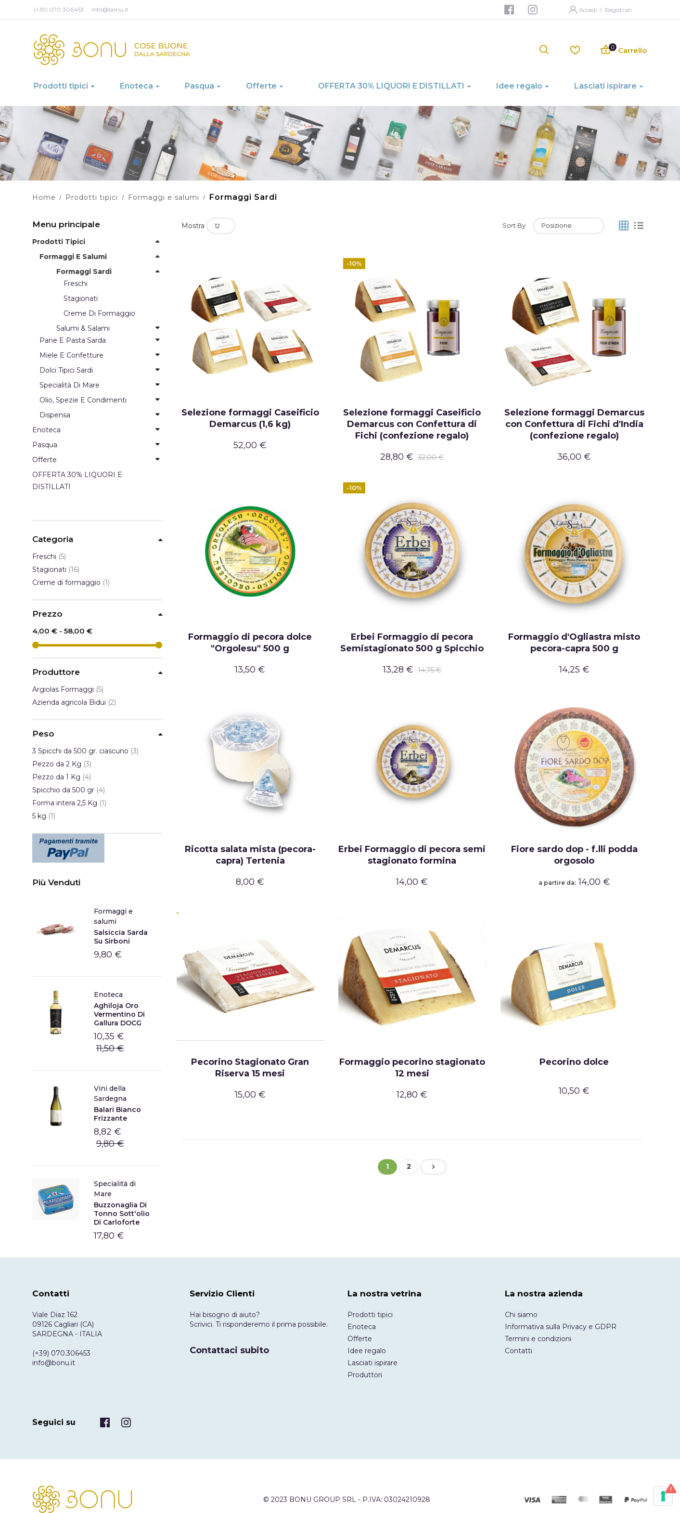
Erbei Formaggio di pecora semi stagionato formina (412, 855)
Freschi (49, 556)
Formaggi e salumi (163, 197)
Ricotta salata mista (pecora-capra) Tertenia (250, 855)
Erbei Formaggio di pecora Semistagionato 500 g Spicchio (412, 643)
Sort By (514, 225)
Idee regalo (366, 1350)
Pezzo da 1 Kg (61, 777)
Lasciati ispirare (372, 1362)
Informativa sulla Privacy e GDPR (560, 1326)
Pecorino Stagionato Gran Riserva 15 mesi (250, 1068)
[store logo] (112, 49)
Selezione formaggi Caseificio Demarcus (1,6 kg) (250, 418)
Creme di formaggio (71, 582)
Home (44, 197)
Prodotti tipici (91, 197)
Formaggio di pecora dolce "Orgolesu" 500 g (250, 643)
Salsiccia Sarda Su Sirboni (121, 936)
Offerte (359, 1338)
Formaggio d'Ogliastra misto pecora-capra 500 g (574, 643)
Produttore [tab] (56, 672)
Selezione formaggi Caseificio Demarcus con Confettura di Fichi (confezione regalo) (412, 424)
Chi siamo (521, 1314)
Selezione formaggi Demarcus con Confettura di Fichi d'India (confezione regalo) (574, 424)
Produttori (364, 1375)
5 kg (43, 816)
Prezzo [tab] (47, 614)
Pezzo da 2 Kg (61, 764)
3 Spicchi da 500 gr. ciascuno (85, 751)
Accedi (588, 9)
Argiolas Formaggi (67, 689)
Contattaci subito (229, 1350)
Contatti (518, 1350)
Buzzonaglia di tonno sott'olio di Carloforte (122, 1214)
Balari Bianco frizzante (117, 1114)
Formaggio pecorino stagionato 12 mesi (412, 1068)
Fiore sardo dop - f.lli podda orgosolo (574, 855)
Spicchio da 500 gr (68, 790)
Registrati (618, 9)
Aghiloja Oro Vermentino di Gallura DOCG (119, 1014)
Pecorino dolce (574, 1062)
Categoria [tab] (52, 539)
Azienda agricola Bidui (74, 702)
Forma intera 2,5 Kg (69, 803)
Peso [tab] (43, 734)
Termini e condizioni (538, 1338)
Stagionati (55, 569)
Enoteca (108, 994)
